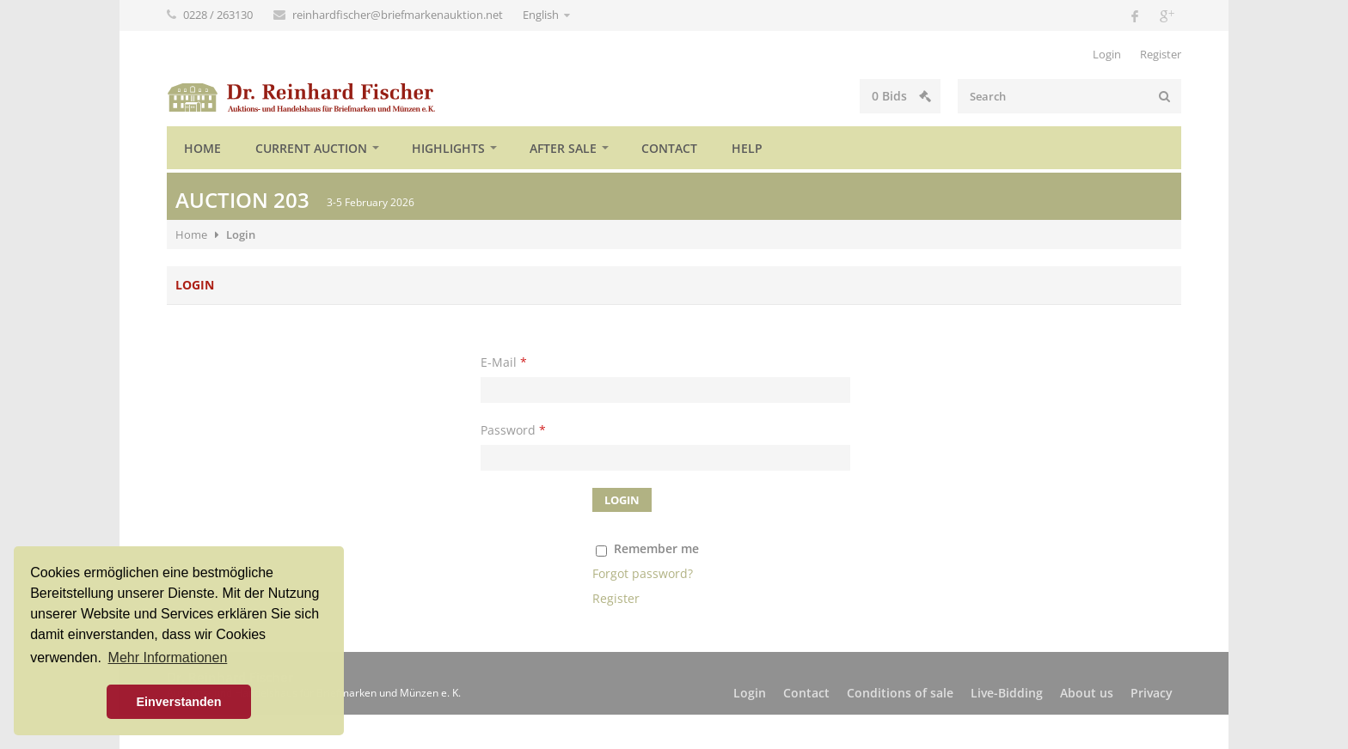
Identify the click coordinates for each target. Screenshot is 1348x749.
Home (202, 148)
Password (513, 430)
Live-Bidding (1007, 693)
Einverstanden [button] (178, 702)
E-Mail (504, 362)
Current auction (311, 148)
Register (1160, 54)
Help (747, 148)
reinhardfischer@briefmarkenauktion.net (399, 14)
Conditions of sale (900, 693)
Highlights (448, 148)
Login (1107, 54)
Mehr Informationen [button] (168, 657)
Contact (669, 148)
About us (1086, 693)
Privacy (1151, 693)
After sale (563, 148)
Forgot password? (642, 573)
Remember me (656, 548)
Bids (901, 96)
